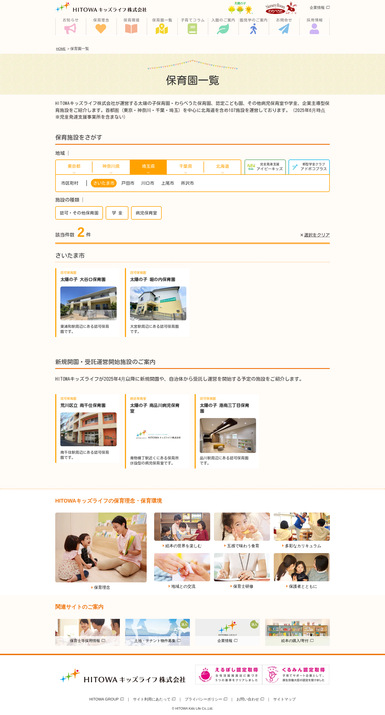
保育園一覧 (162, 27)
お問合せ (284, 27)
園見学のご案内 (254, 27)
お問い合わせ (247, 698)
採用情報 (315, 27)
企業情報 (317, 14)
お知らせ (71, 27)
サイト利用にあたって (152, 698)
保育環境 (132, 27)
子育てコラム (193, 27)
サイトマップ (284, 698)
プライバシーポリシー (203, 698)
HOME (62, 48)
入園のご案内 (223, 27)
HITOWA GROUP (104, 698)
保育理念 (101, 27)
